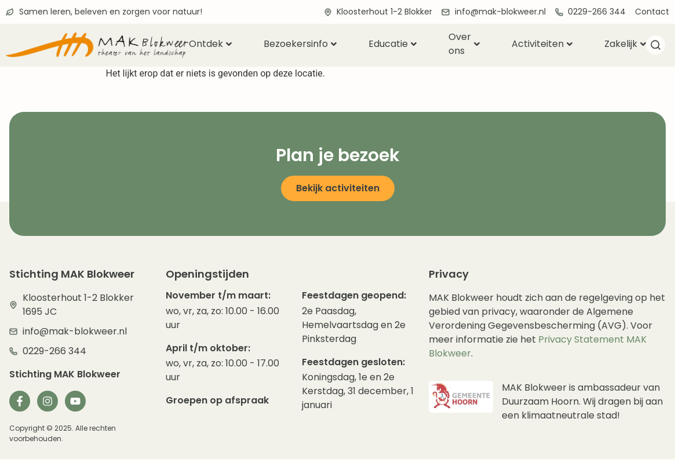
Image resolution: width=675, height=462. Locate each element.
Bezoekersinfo (300, 43)
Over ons (464, 44)
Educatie (392, 43)
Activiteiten (542, 43)
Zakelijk (625, 43)
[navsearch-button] (655, 47)
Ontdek (210, 43)
